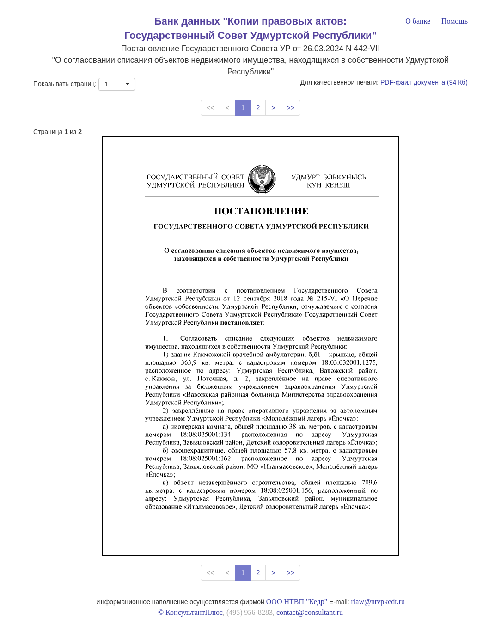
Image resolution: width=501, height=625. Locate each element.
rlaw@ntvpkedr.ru (378, 602)
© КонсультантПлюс (190, 612)
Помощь (454, 21)
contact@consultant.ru (309, 612)
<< (210, 107)
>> (290, 107)
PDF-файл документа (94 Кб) (424, 82)
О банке (417, 21)
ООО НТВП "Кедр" (296, 602)
